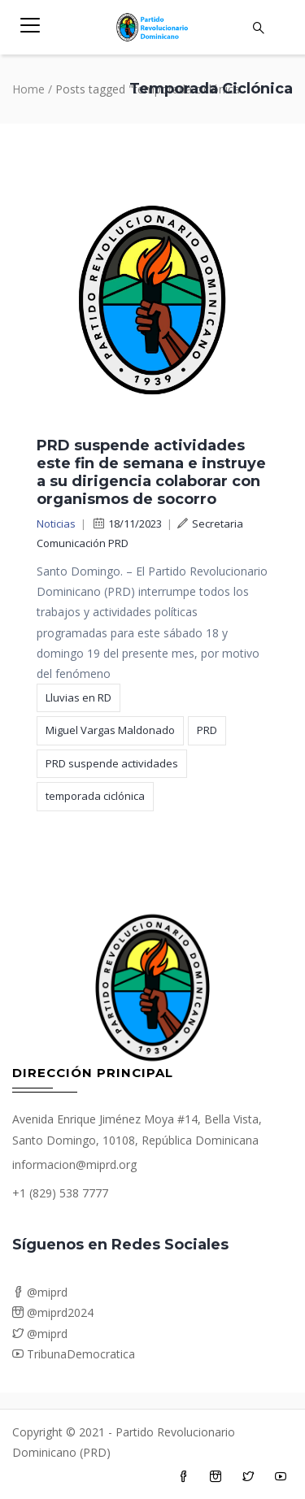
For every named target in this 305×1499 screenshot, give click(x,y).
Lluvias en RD (78, 697)
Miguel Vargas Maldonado (110, 730)
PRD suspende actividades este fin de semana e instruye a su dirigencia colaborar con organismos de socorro (151, 472)
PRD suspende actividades (112, 763)
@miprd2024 (53, 1312)
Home (28, 89)
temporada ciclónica (95, 796)
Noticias (56, 523)
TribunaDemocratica (73, 1354)
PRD (207, 730)
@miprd (40, 1292)
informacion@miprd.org (74, 1164)
